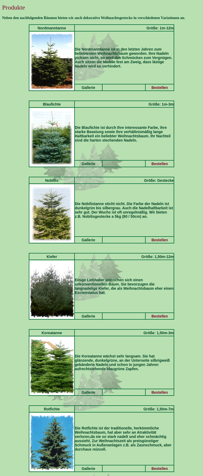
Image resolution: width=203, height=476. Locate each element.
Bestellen (159, 87)
